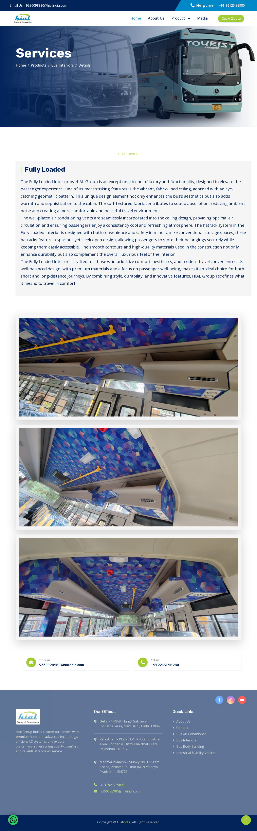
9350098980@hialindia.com (46, 5)
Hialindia (123, 822)
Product (178, 18)
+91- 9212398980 (110, 785)
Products (39, 65)
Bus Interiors (62, 65)
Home (135, 18)
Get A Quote (231, 18)
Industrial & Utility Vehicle (195, 753)
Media (202, 18)
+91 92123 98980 (165, 665)
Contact (182, 728)
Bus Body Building (190, 746)
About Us (156, 18)
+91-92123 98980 (232, 5)
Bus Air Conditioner (191, 734)
